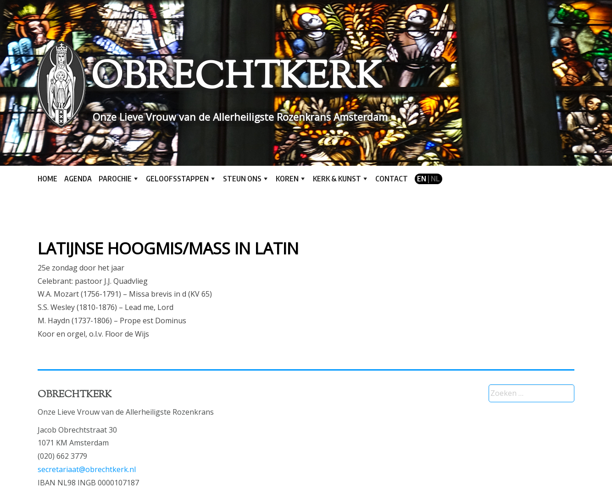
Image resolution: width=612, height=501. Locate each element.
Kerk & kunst (337, 178)
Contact (391, 178)
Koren (287, 178)
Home (47, 178)
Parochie (115, 178)
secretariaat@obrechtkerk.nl (87, 469)
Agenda (78, 178)
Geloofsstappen (177, 178)
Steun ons (242, 178)
